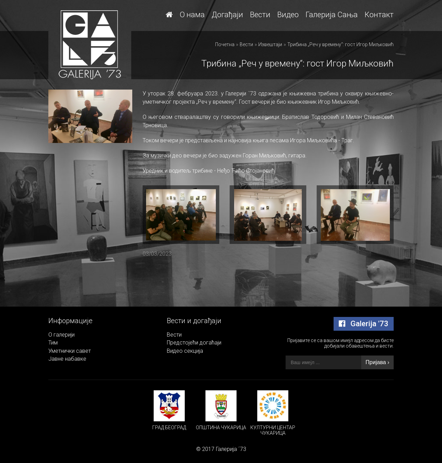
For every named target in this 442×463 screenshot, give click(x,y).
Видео (288, 14)
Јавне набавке (67, 359)
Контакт (379, 14)
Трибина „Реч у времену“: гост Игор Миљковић (340, 44)
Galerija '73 (363, 323)
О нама (192, 14)
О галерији (61, 334)
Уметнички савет (69, 351)
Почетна (224, 44)
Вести (260, 14)
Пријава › (378, 362)
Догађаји (227, 14)
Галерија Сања (332, 14)
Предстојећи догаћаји (194, 342)
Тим (53, 342)
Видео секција (185, 351)
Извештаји (270, 44)
